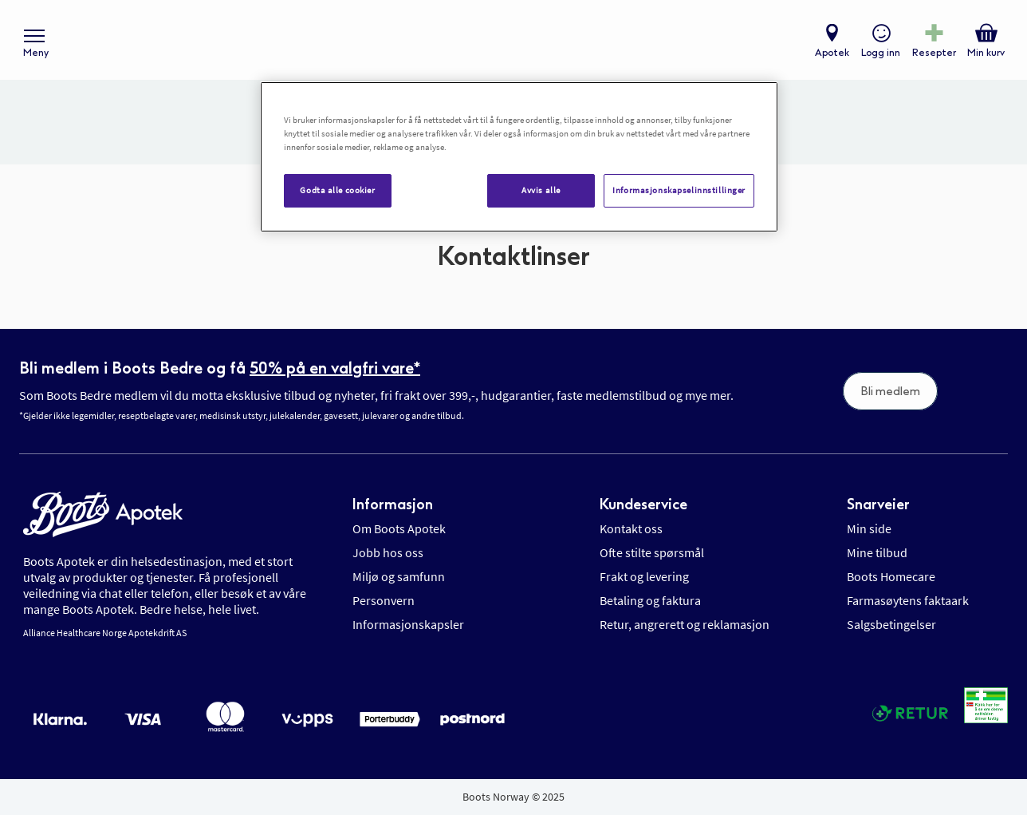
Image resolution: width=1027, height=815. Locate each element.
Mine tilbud (877, 552)
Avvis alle (541, 190)
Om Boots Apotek (399, 528)
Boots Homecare (891, 576)
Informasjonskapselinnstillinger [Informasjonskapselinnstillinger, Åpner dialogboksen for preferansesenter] (679, 190)
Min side (869, 528)
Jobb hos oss (387, 552)
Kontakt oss (631, 528)
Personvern (383, 600)
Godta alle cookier (337, 190)
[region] (519, 156)
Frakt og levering (644, 576)
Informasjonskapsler (408, 624)
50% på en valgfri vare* (335, 368)
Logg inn (880, 52)
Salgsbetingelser (891, 624)
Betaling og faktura (650, 600)
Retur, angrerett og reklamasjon (684, 624)
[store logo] (505, 40)
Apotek (832, 52)
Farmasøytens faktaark (908, 600)
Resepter (934, 52)
